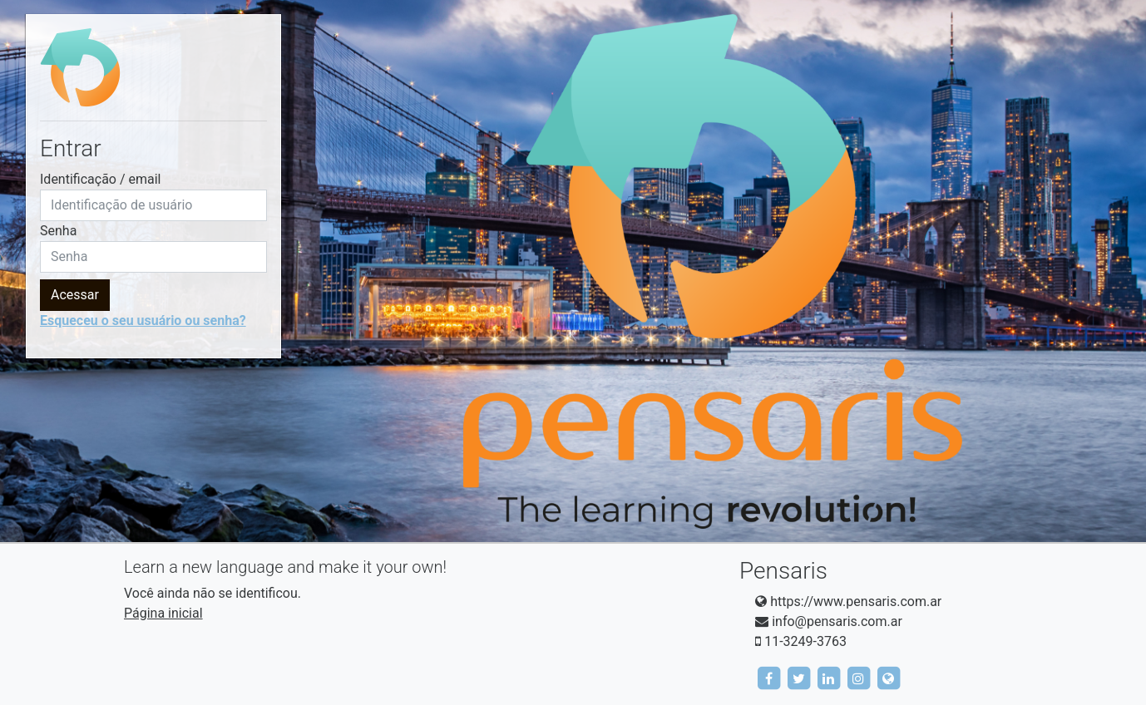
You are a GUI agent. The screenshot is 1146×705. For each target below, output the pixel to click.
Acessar (75, 295)
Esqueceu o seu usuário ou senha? (143, 320)
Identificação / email (100, 179)
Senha (58, 231)
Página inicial (163, 613)
